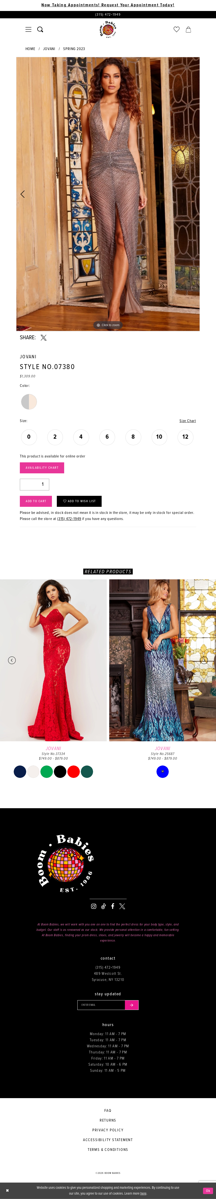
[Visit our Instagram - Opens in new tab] (93, 906)
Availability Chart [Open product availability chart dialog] (42, 468)
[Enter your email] (108, 1005)
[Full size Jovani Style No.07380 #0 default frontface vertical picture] (108, 194)
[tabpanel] (108, 194)
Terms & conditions (108, 1149)
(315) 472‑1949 (69, 518)
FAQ (107, 1110)
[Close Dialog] (7, 1191)
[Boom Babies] (108, 29)
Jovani (49, 49)
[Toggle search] (40, 29)
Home (30, 49)
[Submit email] (132, 1005)
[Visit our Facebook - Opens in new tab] (112, 906)
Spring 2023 (74, 49)
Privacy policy (107, 1130)
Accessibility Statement (108, 1140)
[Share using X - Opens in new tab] (44, 337)
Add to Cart (36, 501)
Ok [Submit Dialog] (208, 1190)
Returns (108, 1120)
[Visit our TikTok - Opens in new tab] (103, 906)
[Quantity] (34, 484)
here (143, 1193)
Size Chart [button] (188, 421)
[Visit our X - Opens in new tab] (122, 906)
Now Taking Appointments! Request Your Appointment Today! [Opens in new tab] (107, 5)
